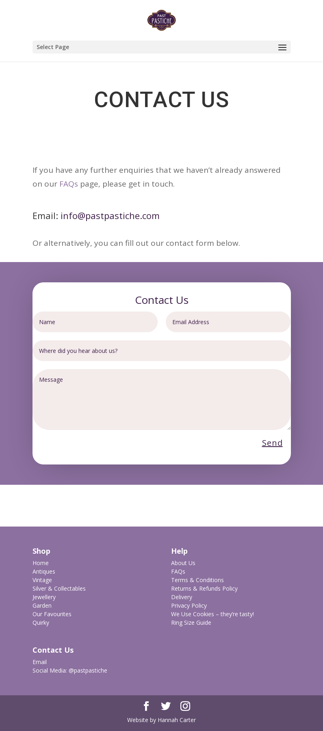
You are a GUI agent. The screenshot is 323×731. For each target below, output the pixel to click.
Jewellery (44, 597)
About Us (183, 563)
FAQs (68, 183)
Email (40, 662)
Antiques (44, 571)
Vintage (42, 580)
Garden (42, 605)
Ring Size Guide (191, 622)
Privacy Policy (189, 605)
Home (41, 563)
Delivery (181, 597)
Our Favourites (52, 614)
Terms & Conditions (197, 580)
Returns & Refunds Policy (204, 588)
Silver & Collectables (59, 588)
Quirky (41, 622)
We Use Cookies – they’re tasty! (212, 614)
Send (272, 442)
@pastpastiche (88, 670)
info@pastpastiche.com (110, 215)
